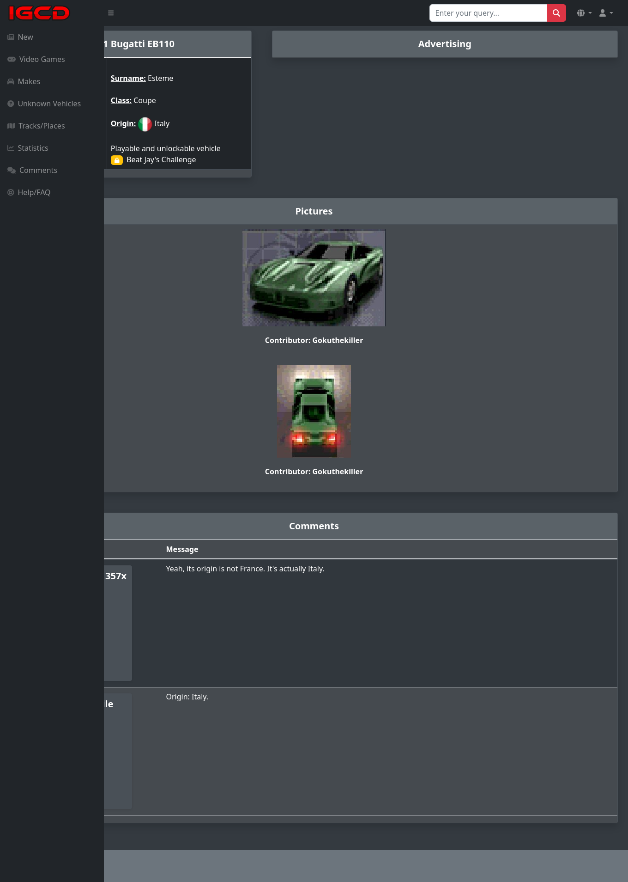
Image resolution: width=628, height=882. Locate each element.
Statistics (27, 148)
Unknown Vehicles (44, 103)
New (20, 37)
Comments (32, 170)
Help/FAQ (29, 192)
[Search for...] (488, 13)
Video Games (36, 59)
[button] (585, 13)
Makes (23, 81)
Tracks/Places (36, 126)
